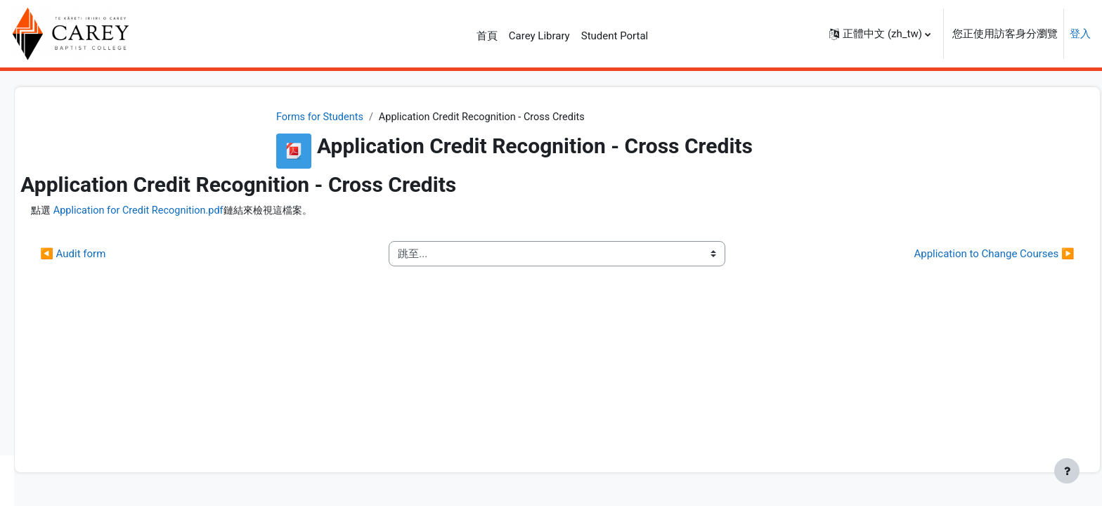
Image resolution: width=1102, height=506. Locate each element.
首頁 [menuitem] (487, 36)
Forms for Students (404, 117)
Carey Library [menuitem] (539, 36)
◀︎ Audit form (269, 254)
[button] (879, 33)
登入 (1080, 33)
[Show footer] (1067, 471)
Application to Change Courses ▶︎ (963, 254)
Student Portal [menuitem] (615, 36)
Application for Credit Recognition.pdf (339, 211)
